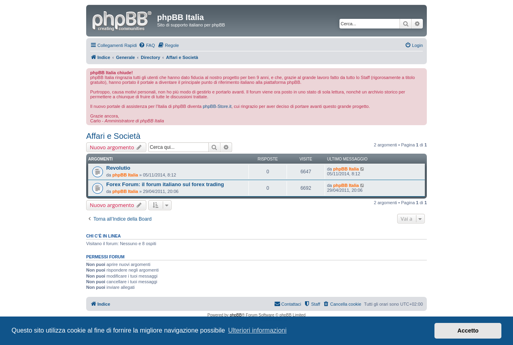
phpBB (236, 315)
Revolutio (118, 168)
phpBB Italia (125, 174)
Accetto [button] (468, 330)
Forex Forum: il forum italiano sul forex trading (165, 184)
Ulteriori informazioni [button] (257, 330)
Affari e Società (113, 136)
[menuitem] (147, 45)
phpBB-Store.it (217, 106)
